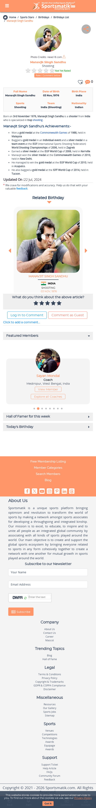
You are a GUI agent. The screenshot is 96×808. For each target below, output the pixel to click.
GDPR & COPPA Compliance (50, 685)
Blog (48, 480)
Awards (49, 742)
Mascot (49, 640)
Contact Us (49, 633)
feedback (22, 188)
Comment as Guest (68, 315)
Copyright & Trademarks (49, 682)
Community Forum (49, 776)
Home (12, 17)
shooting (38, 120)
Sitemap (49, 715)
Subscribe (20, 612)
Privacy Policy (83, 798)
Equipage (49, 745)
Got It (48, 803)
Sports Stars (27, 17)
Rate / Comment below (48, 75)
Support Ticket (49, 764)
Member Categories (48, 468)
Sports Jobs (49, 712)
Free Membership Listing (48, 461)
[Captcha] (39, 597)
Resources (50, 704)
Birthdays (43, 17)
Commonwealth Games (53, 132)
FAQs (50, 772)
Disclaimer (49, 689)
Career (50, 636)
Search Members (48, 474)
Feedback (49, 779)
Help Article (49, 768)
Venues (49, 730)
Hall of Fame (49, 659)
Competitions (49, 734)
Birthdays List (61, 17)
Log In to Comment (27, 315)
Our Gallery (49, 708)
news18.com (46, 57)
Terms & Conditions (49, 674)
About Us (49, 629)
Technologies (49, 738)
